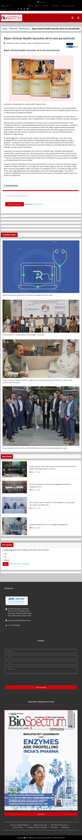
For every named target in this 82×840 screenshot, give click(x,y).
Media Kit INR (45, 5)
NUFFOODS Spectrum (59, 825)
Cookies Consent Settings (37, 827)
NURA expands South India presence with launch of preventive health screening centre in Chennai (52, 467)
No (4, 557)
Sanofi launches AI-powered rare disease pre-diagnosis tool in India (28, 295)
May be (6, 560)
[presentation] (21, 679)
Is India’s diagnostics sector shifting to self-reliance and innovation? (26, 550)
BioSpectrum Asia (40, 825)
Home (4, 28)
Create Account (38, 204)
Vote (5, 564)
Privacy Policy (18, 827)
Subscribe (3, 9)
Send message (41, 687)
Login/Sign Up (11, 9)
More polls (25, 564)
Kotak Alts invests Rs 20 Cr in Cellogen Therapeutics (48, 524)
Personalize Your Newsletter (68, 5)
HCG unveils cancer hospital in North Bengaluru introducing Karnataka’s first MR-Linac (51, 503)
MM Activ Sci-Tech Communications (40, 838)
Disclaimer (65, 827)
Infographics (37, 5)
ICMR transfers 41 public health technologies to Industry (23, 335)
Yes (5, 554)
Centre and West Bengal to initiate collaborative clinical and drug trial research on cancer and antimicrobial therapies (37, 381)
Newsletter (29, 5)
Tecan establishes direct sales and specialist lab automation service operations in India (35, 448)
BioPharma (25, 28)
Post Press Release (55, 5)
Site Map (54, 827)
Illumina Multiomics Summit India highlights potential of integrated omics (50, 485)
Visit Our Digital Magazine (19, 825)
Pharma (13, 28)
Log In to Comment (14, 204)
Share (69, 47)
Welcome (5, 5)
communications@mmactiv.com (19, 620)
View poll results (15, 564)
